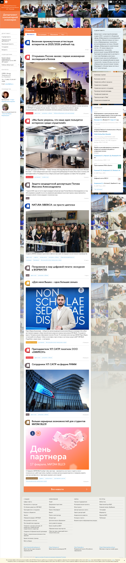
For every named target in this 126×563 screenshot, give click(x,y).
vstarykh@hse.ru (9, 84)
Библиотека (102, 502)
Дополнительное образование (57, 520)
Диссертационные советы (81, 509)
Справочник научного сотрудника (103, 88)
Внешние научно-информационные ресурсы (85, 520)
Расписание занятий (99, 79)
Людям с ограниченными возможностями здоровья (34, 534)
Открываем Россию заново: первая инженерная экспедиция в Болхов (58, 57)
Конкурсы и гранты (79, 518)
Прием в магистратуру (55, 515)
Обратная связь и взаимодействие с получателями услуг (58, 531)
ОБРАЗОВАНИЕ (53, 499)
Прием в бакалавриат (54, 509)
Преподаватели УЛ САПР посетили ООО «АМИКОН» (55, 350)
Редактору (121, 557)
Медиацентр (102, 512)
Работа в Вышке (28, 541)
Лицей (50, 502)
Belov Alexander (106, 134)
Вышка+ (51, 512)
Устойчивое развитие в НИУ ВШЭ (32, 507)
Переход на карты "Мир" (101, 97)
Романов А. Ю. (116, 170)
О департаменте (6, 37)
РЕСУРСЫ (102, 499)
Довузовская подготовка (55, 504)
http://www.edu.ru (79, 547)
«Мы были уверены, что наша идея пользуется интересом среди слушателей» (57, 121)
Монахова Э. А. (98, 120)
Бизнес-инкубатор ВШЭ (55, 526)
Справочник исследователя (102, 100)
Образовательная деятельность (6, 40)
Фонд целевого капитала (30, 520)
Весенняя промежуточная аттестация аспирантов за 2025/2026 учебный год (53, 43)
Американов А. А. (99, 155)
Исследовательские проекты (82, 504)
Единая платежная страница (31, 538)
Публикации (98, 107)
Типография (102, 509)
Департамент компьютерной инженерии (10, 17)
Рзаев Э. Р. (113, 120)
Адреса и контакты (39, 557)
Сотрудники (5, 47)
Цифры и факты (28, 502)
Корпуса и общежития (29, 512)
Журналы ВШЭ (103, 515)
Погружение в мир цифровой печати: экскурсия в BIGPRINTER (58, 268)
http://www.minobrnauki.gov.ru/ (32, 547)
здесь (89, 560)
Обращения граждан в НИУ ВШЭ (32, 518)
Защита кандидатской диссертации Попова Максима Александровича (56, 185)
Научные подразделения (80, 502)
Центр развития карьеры (55, 523)
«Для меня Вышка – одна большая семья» (55, 282)
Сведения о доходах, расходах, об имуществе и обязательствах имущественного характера (33, 527)
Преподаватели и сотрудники (32, 509)
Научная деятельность (8, 44)
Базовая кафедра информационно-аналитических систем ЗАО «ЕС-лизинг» (9, 60)
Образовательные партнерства (57, 528)
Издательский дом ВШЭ (105, 504)
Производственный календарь (102, 91)
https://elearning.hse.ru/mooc (107, 547)
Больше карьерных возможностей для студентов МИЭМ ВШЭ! (58, 422)
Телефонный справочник (101, 94)
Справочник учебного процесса (103, 82)
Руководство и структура (30, 504)
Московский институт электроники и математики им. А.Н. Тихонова (10, 7)
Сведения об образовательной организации (35, 531)
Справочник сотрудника (101, 85)
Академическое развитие (81, 515)
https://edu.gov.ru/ (54, 547)
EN (112, 1)
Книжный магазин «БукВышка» (107, 507)
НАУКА (76, 499)
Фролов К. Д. (107, 155)
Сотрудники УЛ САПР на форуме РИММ (54, 364)
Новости (29, 30)
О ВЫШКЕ (26, 499)
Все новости (57, 489)
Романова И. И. (116, 155)
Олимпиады (52, 507)
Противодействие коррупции (31, 523)
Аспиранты (4, 49)
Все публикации (98, 189)
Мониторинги (78, 507)
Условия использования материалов (52, 557)
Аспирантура (52, 518)
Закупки (26, 515)
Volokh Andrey (98, 134)
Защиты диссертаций (79, 512)
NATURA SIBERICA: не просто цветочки (53, 204)
